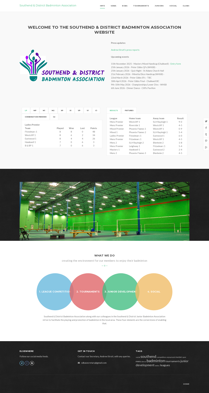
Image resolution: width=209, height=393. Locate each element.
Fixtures (129, 110)
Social (173, 6)
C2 (54, 117)
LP (26, 110)
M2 (53, 110)
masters (178, 357)
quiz (184, 357)
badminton (156, 360)
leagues (165, 365)
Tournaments (141, 6)
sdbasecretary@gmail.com (94, 362)
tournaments (172, 361)
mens (138, 361)
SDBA (113, 6)
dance (143, 361)
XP (62, 110)
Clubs (186, 6)
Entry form (175, 63)
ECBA (124, 6)
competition (161, 357)
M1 (44, 110)
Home (186, 384)
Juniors (159, 6)
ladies (157, 365)
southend (148, 356)
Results (114, 110)
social (138, 357)
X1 (70, 110)
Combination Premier (35, 117)
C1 (96, 110)
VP (79, 110)
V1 (88, 110)
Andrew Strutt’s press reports (125, 50)
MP (35, 110)
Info (102, 6)
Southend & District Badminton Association (48, 5)
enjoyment (170, 357)
